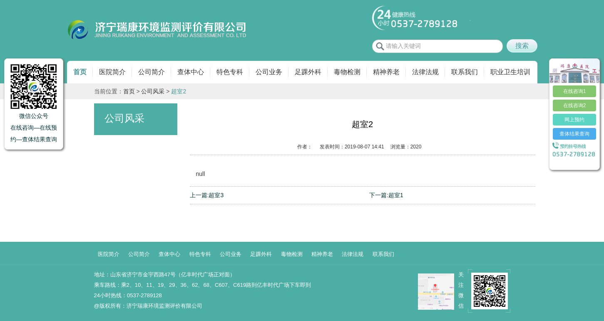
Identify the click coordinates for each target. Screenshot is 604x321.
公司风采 (152, 91)
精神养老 (386, 71)
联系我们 (464, 71)
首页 (80, 71)
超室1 (395, 195)
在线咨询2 (574, 105)
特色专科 (229, 71)
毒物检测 (347, 71)
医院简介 (112, 71)
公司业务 (269, 71)
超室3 (216, 195)
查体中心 (190, 71)
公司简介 (151, 71)
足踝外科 (308, 71)
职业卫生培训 (510, 71)
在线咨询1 (574, 91)
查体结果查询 (574, 134)
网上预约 (574, 120)
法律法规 (425, 71)
